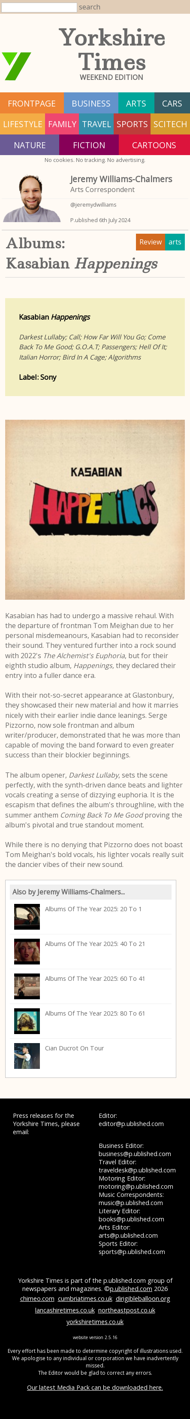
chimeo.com (37, 1298)
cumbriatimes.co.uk (85, 1298)
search (89, 7)
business (91, 103)
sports (132, 124)
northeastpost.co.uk (126, 1310)
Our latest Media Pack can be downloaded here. (95, 1387)
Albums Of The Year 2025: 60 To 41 (79, 986)
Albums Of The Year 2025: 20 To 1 (78, 917)
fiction (89, 145)
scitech (170, 124)
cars (172, 103)
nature (30, 145)
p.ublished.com (131, 1289)
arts (136, 103)
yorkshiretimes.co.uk (95, 1322)
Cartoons (154, 145)
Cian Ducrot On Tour (59, 1056)
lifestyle (22, 124)
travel (96, 124)
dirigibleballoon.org (143, 1298)
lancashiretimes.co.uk (65, 1310)
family (62, 124)
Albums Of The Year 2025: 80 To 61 (79, 1021)
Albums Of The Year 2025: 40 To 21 (79, 951)
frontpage (32, 103)
